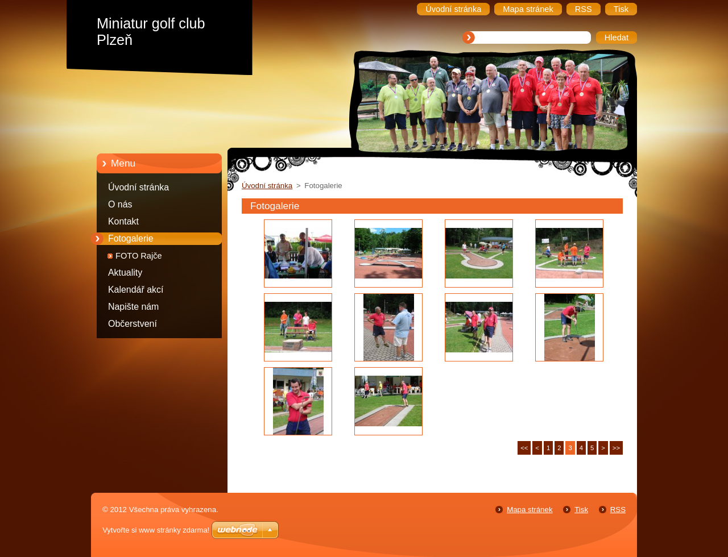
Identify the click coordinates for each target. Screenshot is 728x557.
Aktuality (125, 272)
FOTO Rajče (138, 255)
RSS (618, 509)
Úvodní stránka (138, 187)
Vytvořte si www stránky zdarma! (155, 530)
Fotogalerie (131, 238)
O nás (120, 204)
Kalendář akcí (135, 289)
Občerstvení (132, 324)
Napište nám (133, 306)
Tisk (581, 509)
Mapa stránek (529, 509)
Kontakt (123, 221)
